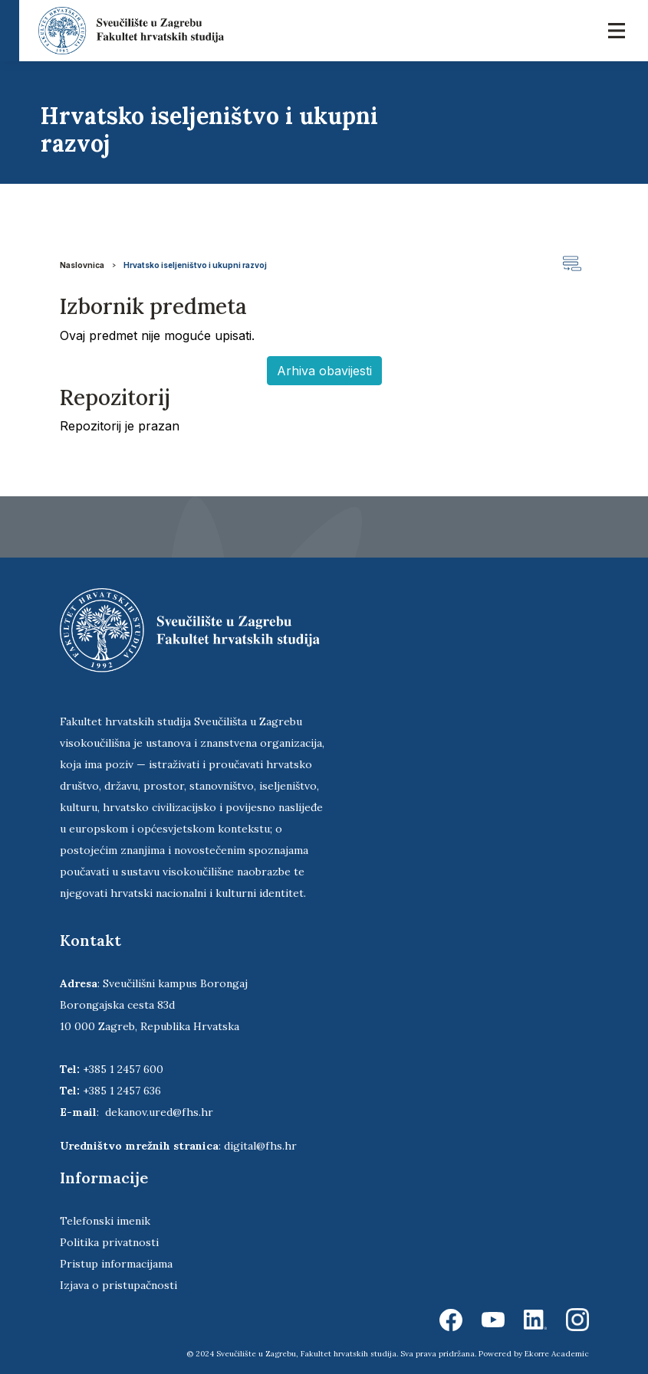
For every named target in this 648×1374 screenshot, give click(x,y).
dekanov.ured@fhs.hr (159, 1112)
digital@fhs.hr (260, 1146)
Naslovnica (82, 265)
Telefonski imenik (105, 1221)
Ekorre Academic (557, 1354)
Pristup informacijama (116, 1264)
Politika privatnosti (109, 1242)
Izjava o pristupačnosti (118, 1285)
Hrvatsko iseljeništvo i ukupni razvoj (195, 265)
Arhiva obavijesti (324, 370)
